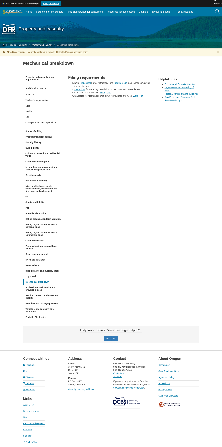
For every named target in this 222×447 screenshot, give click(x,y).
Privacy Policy (165, 389)
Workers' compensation (36, 100)
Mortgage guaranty (35, 260)
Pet (27, 208)
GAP (27, 196)
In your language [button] (163, 12)
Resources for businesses (121, 11)
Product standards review (38, 137)
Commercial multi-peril (37, 161)
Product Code (120, 83)
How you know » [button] (51, 3)
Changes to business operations (40, 122)
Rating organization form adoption (43, 219)
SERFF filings (32, 148)
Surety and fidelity (34, 202)
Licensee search (31, 411)
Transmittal (85, 83)
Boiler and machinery (36, 180)
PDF (109, 92)
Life (27, 117)
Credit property (33, 175)
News (26, 417)
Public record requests (34, 423)
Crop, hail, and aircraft (36, 254)
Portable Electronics (35, 213)
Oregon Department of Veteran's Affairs (169, 404)
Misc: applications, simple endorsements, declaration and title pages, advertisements (41, 188)
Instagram (29, 389)
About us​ (117, 376)
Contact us (118, 373)
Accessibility (164, 383)
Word (102, 92)
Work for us (28, 405)
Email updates (186, 13)
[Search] (217, 11)
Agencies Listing (166, 377)
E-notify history (33, 142)
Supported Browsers (168, 396)
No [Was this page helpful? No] (114, 338)
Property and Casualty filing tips (179, 84)
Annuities (29, 94)
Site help (27, 436)
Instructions (80, 89)
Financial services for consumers (85, 11)
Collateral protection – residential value (42, 154)
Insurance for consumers (49, 11)
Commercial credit (34, 240)
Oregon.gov (164, 365)
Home (29, 11)
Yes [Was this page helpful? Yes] (107, 338)
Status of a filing (33, 131)
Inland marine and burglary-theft (42, 271)
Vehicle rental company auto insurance (40, 310)
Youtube (28, 377)
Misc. (28, 106)
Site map (27, 429)
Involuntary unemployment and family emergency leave (41, 168)
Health (28, 111)
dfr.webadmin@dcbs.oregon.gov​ (128, 388)
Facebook (29, 365)
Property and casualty (41, 45)
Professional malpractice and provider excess (40, 288)
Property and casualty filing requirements (39, 78)
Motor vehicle (32, 265)
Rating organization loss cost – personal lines (41, 225)
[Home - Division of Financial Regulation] (3, 45)
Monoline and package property (41, 303)
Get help (143, 11)
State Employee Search (169, 371)
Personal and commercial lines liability (41, 247)
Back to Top (30, 442)
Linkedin (28, 383)
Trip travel (30, 276)
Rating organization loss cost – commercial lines (41, 233)
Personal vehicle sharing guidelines (181, 94)
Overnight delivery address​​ (81, 389)
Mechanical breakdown (37, 282)
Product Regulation (18, 45)
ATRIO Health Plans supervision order (69, 52)
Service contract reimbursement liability (41, 296)
